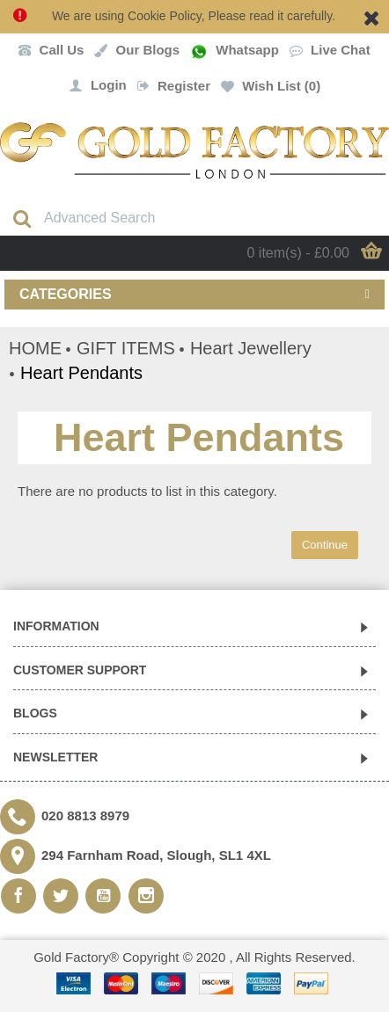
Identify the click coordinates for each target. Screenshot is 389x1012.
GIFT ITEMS (126, 348)
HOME (35, 348)
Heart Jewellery (251, 348)
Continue (325, 544)
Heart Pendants (81, 372)
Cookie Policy (165, 16)
